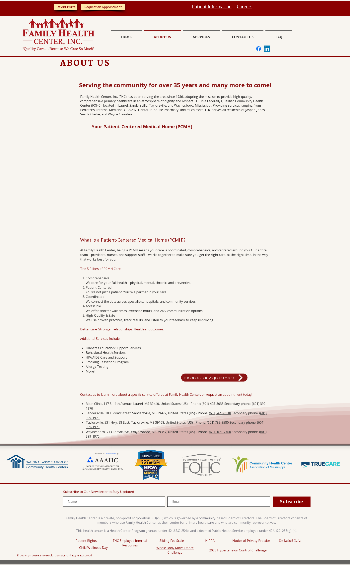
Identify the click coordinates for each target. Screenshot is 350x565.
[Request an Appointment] (103, 7)
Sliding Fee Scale (172, 540)
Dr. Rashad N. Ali (290, 541)
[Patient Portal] (65, 7)
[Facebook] (258, 49)
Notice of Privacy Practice (251, 540)
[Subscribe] (292, 502)
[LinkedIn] (267, 49)
